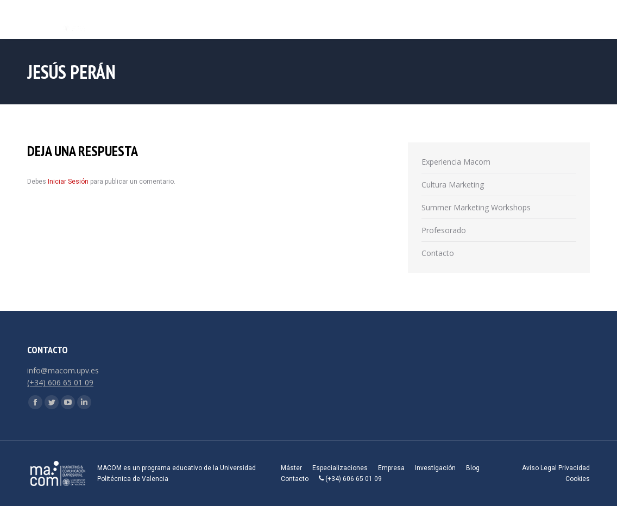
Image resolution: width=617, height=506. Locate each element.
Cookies (577, 479)
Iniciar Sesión (69, 181)
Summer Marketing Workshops (476, 207)
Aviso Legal (539, 468)
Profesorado (443, 230)
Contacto (437, 253)
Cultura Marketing (452, 184)
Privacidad (574, 468)
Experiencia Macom (455, 162)
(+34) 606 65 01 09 (60, 382)
